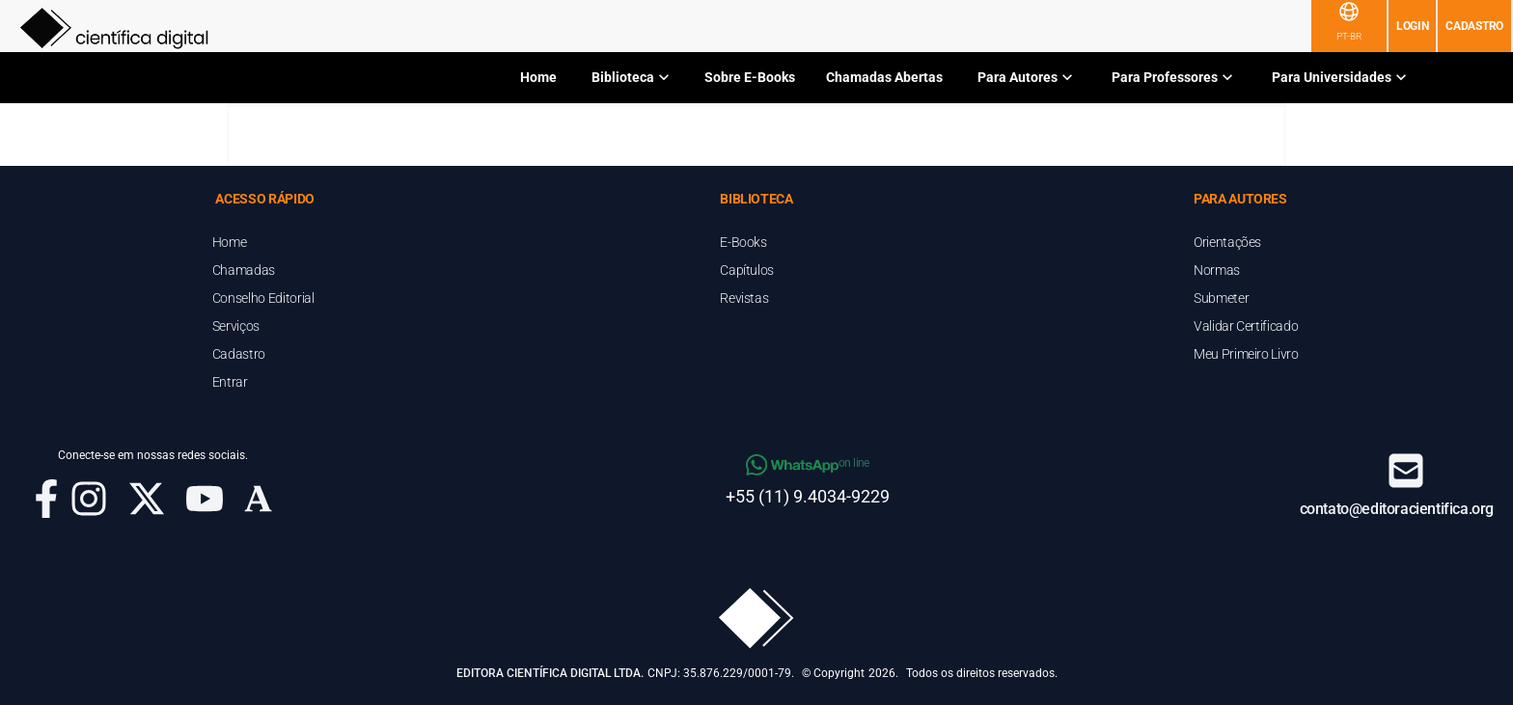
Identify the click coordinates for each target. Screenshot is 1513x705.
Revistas (744, 298)
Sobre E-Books (749, 77)
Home (538, 77)
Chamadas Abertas (884, 77)
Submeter (1221, 298)
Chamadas (243, 270)
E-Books (743, 242)
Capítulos (747, 270)
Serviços (236, 326)
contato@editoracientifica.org (1397, 509)
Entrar (230, 382)
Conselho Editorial (263, 298)
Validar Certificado (1246, 326)
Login (1412, 26)
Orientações (1227, 242)
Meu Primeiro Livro (1246, 354)
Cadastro (1474, 26)
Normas (1217, 270)
